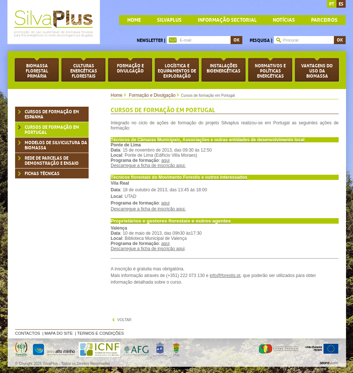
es (341, 4)
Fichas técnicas (42, 173)
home (134, 20)
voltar (124, 320)
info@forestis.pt (225, 275)
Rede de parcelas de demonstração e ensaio (52, 161)
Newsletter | (151, 40)
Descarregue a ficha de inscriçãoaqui (148, 248)
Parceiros (324, 20)
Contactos (27, 333)
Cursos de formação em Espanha (52, 114)
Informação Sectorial (227, 20)
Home (116, 95)
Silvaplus (169, 20)
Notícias (284, 20)
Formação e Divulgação (152, 95)
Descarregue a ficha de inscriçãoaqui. (148, 165)
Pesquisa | (261, 40)
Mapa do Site (58, 333)
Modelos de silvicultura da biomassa (56, 145)
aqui (165, 160)
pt (331, 4)
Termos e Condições (100, 333)
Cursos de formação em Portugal (52, 130)
